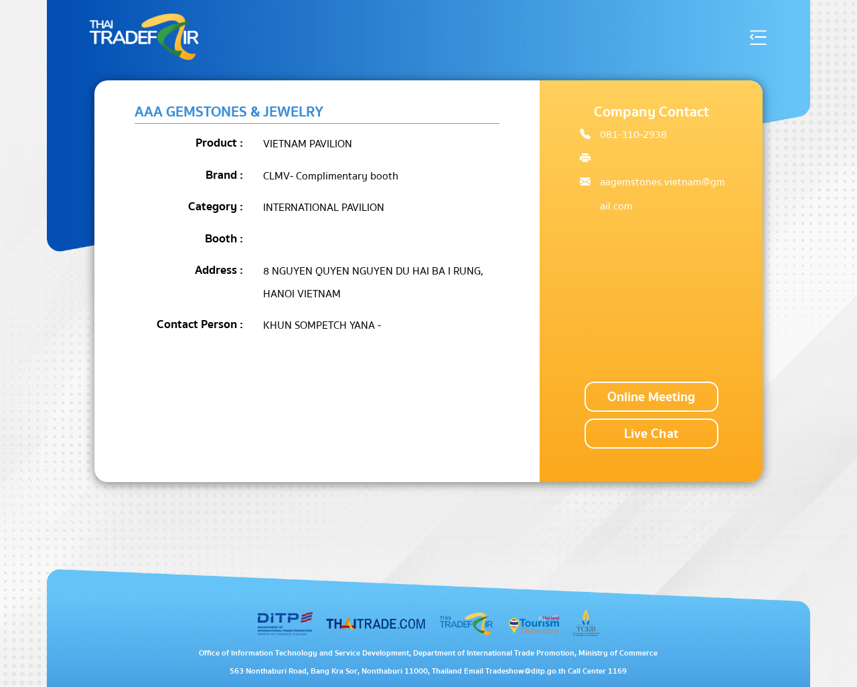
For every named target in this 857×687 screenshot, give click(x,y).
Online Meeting (651, 396)
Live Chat (651, 433)
